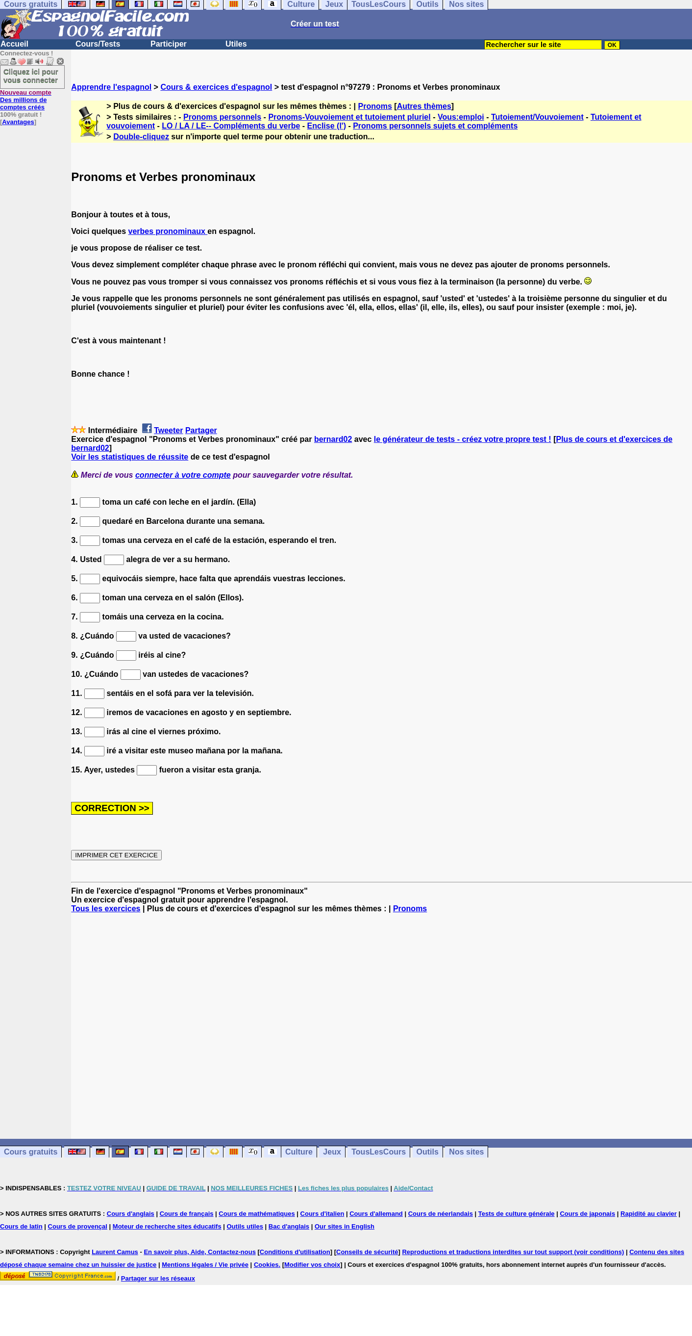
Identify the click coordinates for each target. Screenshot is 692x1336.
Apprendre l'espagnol (111, 87)
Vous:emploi (461, 117)
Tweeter (168, 430)
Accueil (14, 44)
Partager (201, 430)
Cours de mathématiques (257, 1213)
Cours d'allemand (376, 1213)
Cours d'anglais (130, 1213)
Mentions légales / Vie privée (205, 1264)
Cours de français (187, 1213)
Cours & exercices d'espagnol (216, 87)
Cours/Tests (97, 44)
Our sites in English (344, 1226)
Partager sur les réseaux (158, 1278)
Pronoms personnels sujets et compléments (435, 126)
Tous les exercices (105, 908)
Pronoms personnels (222, 117)
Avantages (18, 122)
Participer (168, 44)
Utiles (236, 44)
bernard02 (333, 439)
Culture (299, 1152)
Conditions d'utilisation (295, 1252)
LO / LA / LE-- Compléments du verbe (231, 126)
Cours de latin (21, 1226)
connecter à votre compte (183, 475)
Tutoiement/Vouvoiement (537, 117)
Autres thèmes (424, 106)
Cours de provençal (77, 1226)
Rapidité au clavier (648, 1213)
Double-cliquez (141, 136)
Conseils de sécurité (367, 1252)
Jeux (332, 1152)
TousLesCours (378, 1152)
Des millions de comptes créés (25, 100)
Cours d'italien (322, 1213)
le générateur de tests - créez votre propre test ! (462, 439)
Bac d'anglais (289, 1226)
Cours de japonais (587, 1213)
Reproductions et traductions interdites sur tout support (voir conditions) (513, 1252)
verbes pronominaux (168, 231)
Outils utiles (245, 1226)
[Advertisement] (382, 1026)
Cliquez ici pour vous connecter (30, 75)
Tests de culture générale (516, 1213)
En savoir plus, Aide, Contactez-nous (200, 1252)
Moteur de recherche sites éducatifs (167, 1226)
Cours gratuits (30, 1152)
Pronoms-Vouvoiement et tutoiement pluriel (349, 117)
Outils (428, 1152)
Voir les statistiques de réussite (129, 457)
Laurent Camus (115, 1252)
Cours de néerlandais (440, 1213)
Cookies (266, 1264)
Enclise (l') (326, 126)
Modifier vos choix (312, 1264)
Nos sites (466, 1152)
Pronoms (375, 106)
